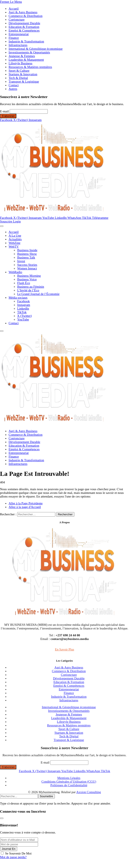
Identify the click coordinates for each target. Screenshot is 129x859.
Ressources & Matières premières (30, 67)
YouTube (23, 319)
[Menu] (1, 226)
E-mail (4, 111)
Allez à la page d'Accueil (25, 507)
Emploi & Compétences (24, 30)
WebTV (14, 246)
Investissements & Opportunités (29, 52)
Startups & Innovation (23, 74)
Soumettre (46, 796)
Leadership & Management (26, 59)
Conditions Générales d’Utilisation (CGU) (68, 781)
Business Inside (27, 250)
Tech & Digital (18, 78)
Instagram (23, 305)
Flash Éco (23, 283)
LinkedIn (23, 308)
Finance (14, 37)
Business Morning (29, 275)
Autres (13, 89)
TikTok (21, 312)
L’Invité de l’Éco (28, 290)
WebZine (14, 243)
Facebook (23, 301)
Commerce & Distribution (25, 16)
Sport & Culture (19, 70)
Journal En (8, 848)
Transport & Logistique (24, 81)
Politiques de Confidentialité (68, 785)
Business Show (27, 254)
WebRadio (15, 272)
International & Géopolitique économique (36, 48)
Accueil (14, 8)
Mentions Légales (68, 778)
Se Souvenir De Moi (18, 853)
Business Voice (27, 279)
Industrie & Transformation (26, 41)
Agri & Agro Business (23, 12)
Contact (14, 85)
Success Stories (27, 264)
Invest (21, 261)
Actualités (15, 239)
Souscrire (6, 221)
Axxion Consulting (88, 792)
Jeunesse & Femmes (22, 56)
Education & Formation (24, 27)
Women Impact (27, 268)
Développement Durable (24, 23)
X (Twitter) (24, 316)
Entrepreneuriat (19, 34)
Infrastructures (18, 45)
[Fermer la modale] (1, 818)
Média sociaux (18, 297)
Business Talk (26, 257)
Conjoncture (17, 19)
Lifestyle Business (20, 63)
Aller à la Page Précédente (26, 503)
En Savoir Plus (64, 649)
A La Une (15, 235)
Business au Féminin (30, 286)
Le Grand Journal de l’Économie (38, 294)
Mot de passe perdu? (13, 857)
